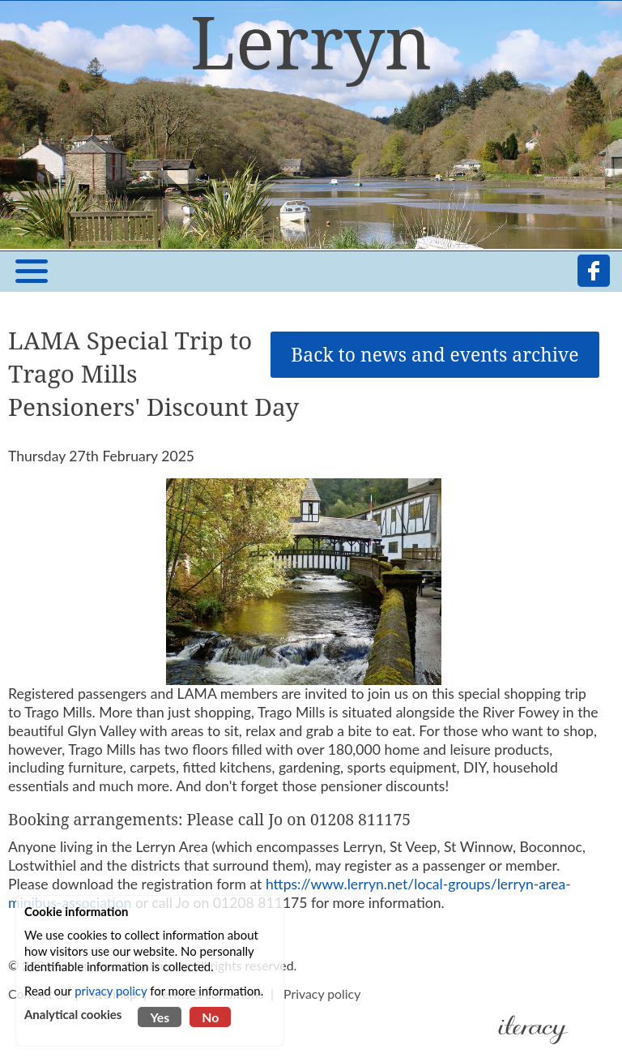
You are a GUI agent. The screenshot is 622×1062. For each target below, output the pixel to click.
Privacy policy (321, 993)
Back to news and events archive (434, 354)
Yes (159, 1017)
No (210, 1017)
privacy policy (111, 990)
